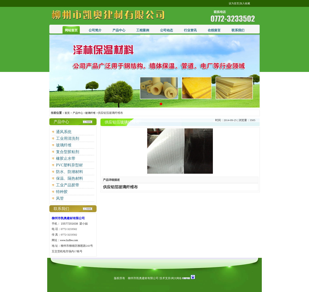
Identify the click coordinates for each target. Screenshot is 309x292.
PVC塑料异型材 (69, 165)
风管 (60, 198)
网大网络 (176, 278)
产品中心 (118, 30)
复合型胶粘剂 (67, 152)
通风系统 (63, 132)
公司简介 (95, 30)
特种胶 (62, 192)
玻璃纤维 (90, 112)
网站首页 (71, 30)
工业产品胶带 (67, 185)
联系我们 (238, 30)
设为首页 (234, 3)
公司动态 (166, 30)
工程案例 (142, 30)
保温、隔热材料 (69, 178)
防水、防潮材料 (69, 172)
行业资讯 (190, 30)
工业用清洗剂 (67, 138)
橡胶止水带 (65, 158)
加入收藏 (245, 3)
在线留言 (214, 30)
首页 (67, 112)
